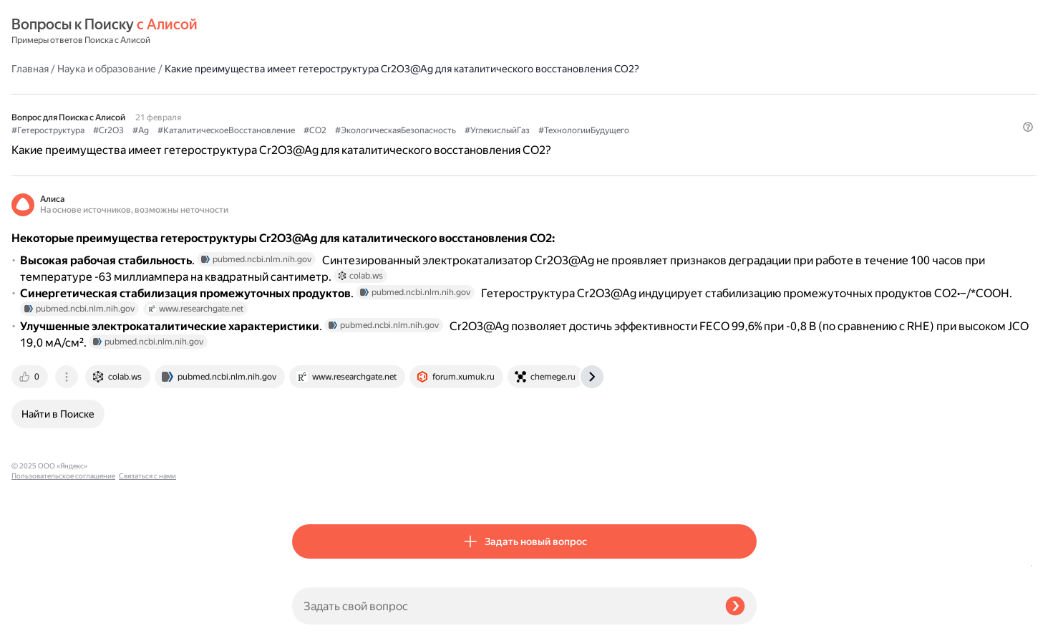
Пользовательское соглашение (63, 609)
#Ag (421, 108)
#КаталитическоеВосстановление (507, 108)
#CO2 (595, 108)
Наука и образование (387, 31)
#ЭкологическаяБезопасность (676, 108)
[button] (748, 146)
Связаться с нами (40, 619)
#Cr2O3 (389, 108)
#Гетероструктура (328, 108)
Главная (310, 31)
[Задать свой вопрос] (503, 606)
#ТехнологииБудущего (411, 122)
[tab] (311, 488)
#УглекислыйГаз (324, 122)
